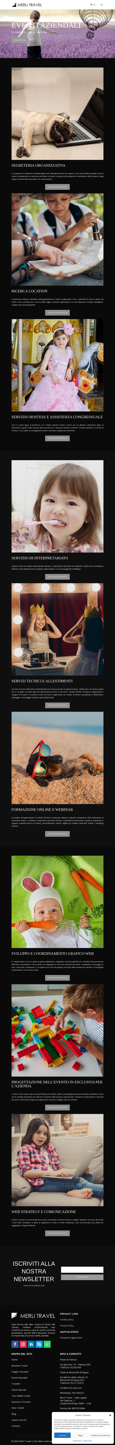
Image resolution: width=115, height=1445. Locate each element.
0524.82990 (75, 1367)
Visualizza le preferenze (100, 1435)
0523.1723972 (77, 1382)
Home (15, 1359)
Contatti (16, 1426)
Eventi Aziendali (19, 1377)
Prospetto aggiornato (71, 1337)
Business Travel (19, 1365)
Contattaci (20, 40)
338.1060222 (78, 1392)
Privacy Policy (87, 1441)
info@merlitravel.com (71, 1387)
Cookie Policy (77, 1441)
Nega (80, 1435)
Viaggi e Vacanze (20, 1371)
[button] (110, 1415)
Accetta (62, 1435)
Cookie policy (66, 1319)
